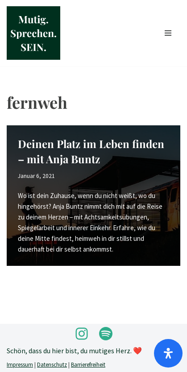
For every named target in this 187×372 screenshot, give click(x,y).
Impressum (20, 364)
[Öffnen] (168, 353)
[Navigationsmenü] (168, 33)
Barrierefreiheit (88, 364)
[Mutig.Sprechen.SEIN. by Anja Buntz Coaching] (33, 33)
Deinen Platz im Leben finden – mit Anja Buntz (91, 151)
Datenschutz (52, 364)
